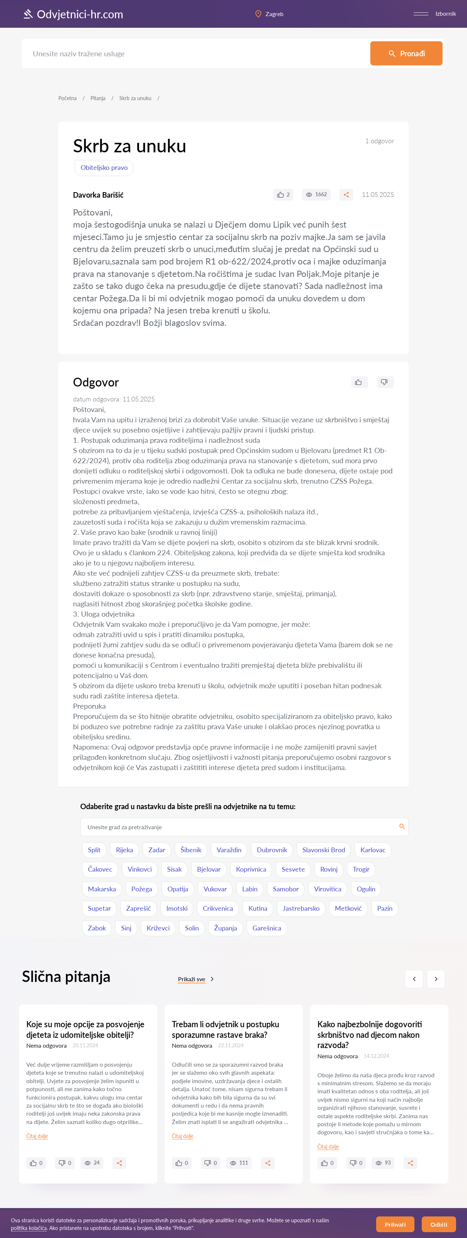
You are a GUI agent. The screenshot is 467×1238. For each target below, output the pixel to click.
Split (94, 850)
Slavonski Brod (323, 850)
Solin (192, 928)
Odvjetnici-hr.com (72, 13)
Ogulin (366, 889)
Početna (67, 98)
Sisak (174, 869)
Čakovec (100, 869)
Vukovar (215, 889)
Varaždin (229, 850)
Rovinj (328, 869)
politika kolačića (29, 1228)
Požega (141, 889)
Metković (348, 908)
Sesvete (293, 869)
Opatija (177, 889)
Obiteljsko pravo (104, 167)
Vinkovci (140, 869)
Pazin (385, 908)
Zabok (97, 928)
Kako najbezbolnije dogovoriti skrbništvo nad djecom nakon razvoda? (369, 1034)
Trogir (361, 869)
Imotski (177, 908)
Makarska (102, 889)
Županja (225, 928)
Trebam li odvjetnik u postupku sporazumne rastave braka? (225, 1029)
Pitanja (97, 98)
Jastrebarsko (301, 908)
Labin (250, 889)
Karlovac (373, 850)
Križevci (158, 928)
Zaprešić (138, 908)
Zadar (156, 850)
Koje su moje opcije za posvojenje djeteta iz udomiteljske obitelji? (85, 1029)
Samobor (286, 889)
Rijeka (124, 850)
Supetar (99, 908)
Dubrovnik (272, 850)
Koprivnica (251, 869)
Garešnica (266, 928)
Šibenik (191, 850)
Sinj (126, 928)
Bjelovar (209, 869)
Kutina (257, 908)
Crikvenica (218, 908)
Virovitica (327, 889)
